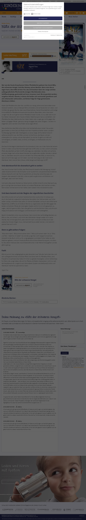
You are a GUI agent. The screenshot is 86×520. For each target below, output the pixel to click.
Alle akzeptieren (43, 18)
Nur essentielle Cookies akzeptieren (43, 28)
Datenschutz (59, 35)
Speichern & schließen (43, 23)
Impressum (53, 35)
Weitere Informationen (43, 31)
